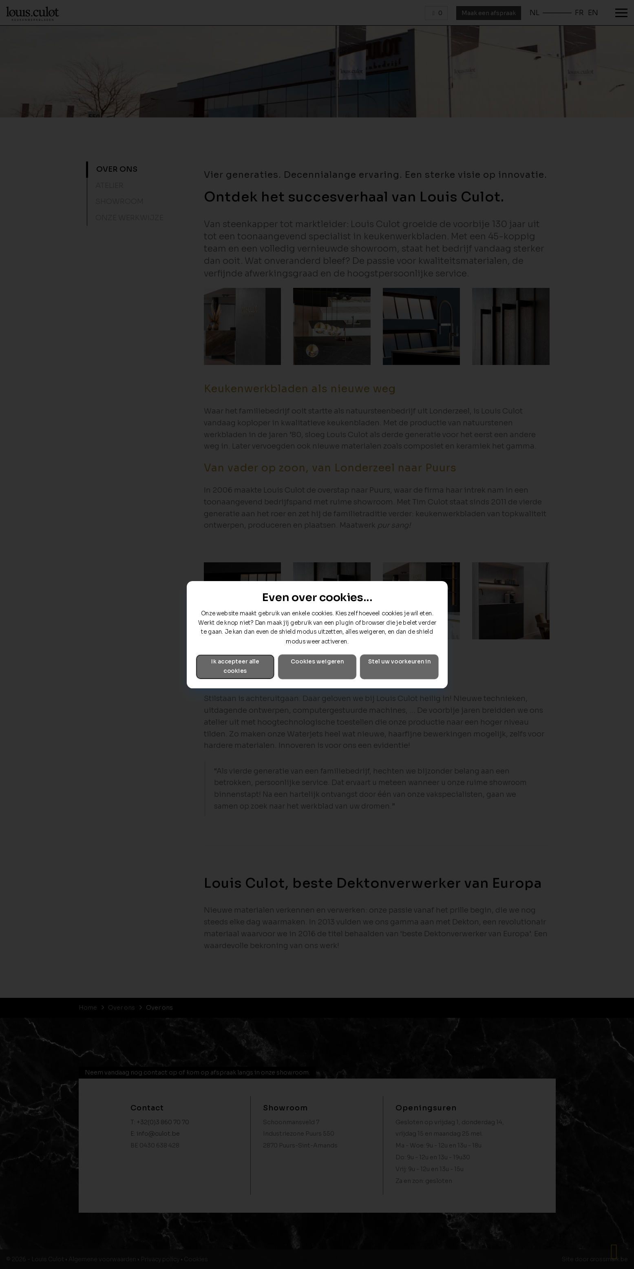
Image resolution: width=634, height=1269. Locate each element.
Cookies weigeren (317, 661)
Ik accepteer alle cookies (235, 666)
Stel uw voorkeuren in (399, 661)
